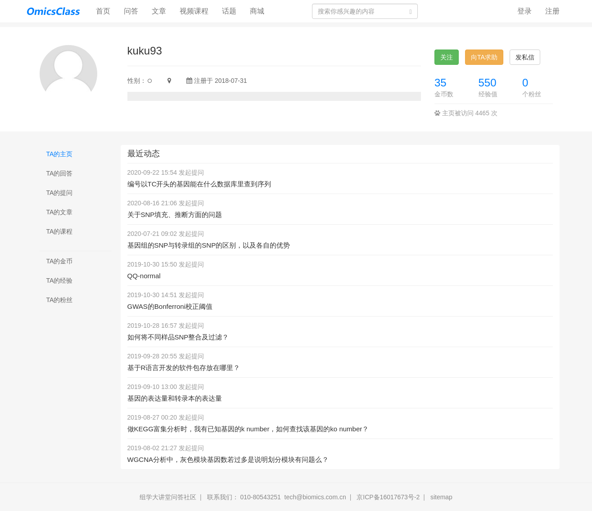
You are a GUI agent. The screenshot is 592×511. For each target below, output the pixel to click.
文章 (159, 11)
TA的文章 (59, 212)
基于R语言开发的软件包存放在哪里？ (183, 367)
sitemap (441, 497)
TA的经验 (59, 280)
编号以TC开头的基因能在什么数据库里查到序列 (199, 184)
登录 (524, 11)
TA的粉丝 (59, 299)
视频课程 (194, 11)
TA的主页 (59, 154)
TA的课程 (59, 231)
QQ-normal (144, 276)
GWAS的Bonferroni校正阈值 (170, 306)
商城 (257, 11)
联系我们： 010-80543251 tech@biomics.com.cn (276, 497)
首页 (106, 10)
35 (440, 83)
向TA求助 (484, 57)
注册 (552, 11)
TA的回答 (59, 173)
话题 (229, 11)
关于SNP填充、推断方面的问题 (174, 214)
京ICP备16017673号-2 (388, 497)
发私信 (524, 57)
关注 (446, 57)
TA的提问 (59, 192)
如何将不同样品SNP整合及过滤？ (178, 337)
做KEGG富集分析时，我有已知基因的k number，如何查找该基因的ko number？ (248, 429)
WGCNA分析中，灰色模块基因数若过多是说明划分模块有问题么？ (228, 459)
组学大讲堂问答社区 (168, 497)
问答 (131, 11)
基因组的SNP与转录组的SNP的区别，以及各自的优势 (208, 245)
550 (488, 83)
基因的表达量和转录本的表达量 (174, 398)
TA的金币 (59, 261)
